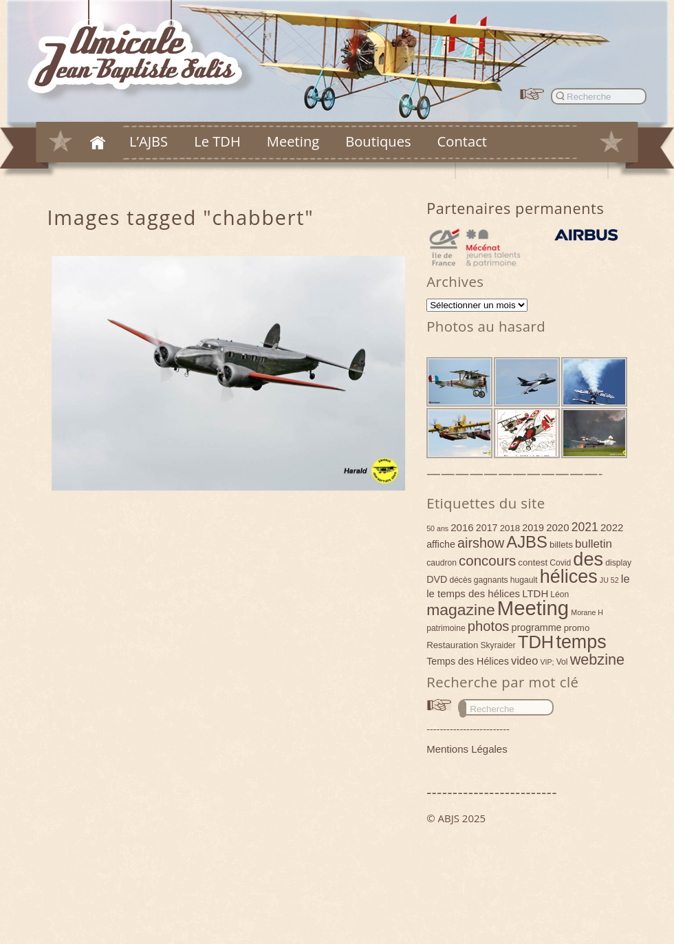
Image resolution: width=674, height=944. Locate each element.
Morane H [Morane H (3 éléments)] (587, 612)
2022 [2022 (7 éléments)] (611, 527)
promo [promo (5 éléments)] (577, 628)
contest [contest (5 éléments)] (532, 562)
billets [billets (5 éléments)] (561, 544)
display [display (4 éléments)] (618, 563)
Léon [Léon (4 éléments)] (559, 594)
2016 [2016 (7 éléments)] (461, 527)
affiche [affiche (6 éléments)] (440, 544)
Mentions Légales (467, 749)
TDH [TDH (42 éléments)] (536, 642)
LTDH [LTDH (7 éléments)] (535, 593)
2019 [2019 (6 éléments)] (533, 527)
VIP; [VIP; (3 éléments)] (547, 662)
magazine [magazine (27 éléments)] (460, 610)
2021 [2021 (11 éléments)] (585, 527)
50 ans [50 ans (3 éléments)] (437, 528)
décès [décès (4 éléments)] (460, 580)
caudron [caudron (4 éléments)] (441, 563)
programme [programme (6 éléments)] (537, 627)
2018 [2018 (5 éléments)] (510, 528)
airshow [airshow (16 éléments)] (480, 542)
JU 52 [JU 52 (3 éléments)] (609, 580)
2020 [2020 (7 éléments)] (557, 527)
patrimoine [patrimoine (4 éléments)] (446, 628)
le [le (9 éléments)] (625, 578)
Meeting (293, 141)
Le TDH (217, 141)
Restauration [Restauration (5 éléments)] (452, 645)
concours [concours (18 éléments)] (487, 560)
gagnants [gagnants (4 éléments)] (491, 580)
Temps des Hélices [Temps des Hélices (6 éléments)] (467, 661)
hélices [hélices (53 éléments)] (569, 576)
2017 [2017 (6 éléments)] (487, 527)
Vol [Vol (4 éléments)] (562, 662)
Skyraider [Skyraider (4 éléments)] (497, 645)
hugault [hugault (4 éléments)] (524, 580)
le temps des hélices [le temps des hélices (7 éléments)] (473, 593)
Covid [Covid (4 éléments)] (560, 563)
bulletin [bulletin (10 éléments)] (593, 543)
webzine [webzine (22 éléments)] (597, 659)
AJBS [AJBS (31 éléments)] (526, 542)
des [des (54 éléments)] (588, 559)
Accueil (97, 142)
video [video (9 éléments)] (524, 660)
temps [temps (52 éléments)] (581, 642)
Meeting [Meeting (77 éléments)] (533, 608)
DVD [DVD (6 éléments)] (436, 579)
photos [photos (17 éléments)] (489, 626)
